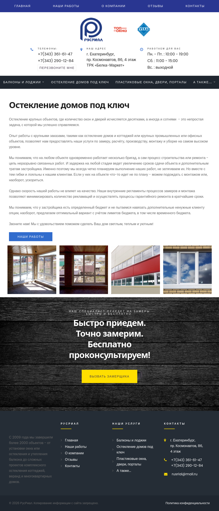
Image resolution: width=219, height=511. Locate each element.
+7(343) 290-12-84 (55, 60)
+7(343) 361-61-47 (55, 54)
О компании (114, 6)
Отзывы (155, 6)
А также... (202, 82)
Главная (22, 6)
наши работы (31, 237)
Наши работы (66, 6)
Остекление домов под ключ (80, 82)
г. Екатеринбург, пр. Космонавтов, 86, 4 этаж (186, 446)
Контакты (195, 6)
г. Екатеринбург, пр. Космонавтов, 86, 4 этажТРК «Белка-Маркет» (111, 59)
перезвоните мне (56, 68)
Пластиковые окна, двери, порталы (151, 82)
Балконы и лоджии (22, 82)
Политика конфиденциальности (188, 503)
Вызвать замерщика (109, 376)
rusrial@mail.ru (184, 474)
